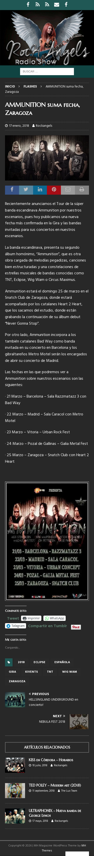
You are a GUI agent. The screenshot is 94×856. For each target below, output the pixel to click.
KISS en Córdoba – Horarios (51, 760)
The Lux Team (69, 791)
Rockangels (44, 126)
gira (12, 671)
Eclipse (39, 662)
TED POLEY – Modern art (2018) (55, 785)
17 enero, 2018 (19, 126)
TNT (50, 671)
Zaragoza (17, 681)
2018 (21, 662)
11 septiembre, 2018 (43, 791)
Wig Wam (69, 671)
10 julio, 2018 (39, 765)
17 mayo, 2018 (40, 821)
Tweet (13, 618)
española (62, 662)
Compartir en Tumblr (47, 625)
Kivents (31, 671)
